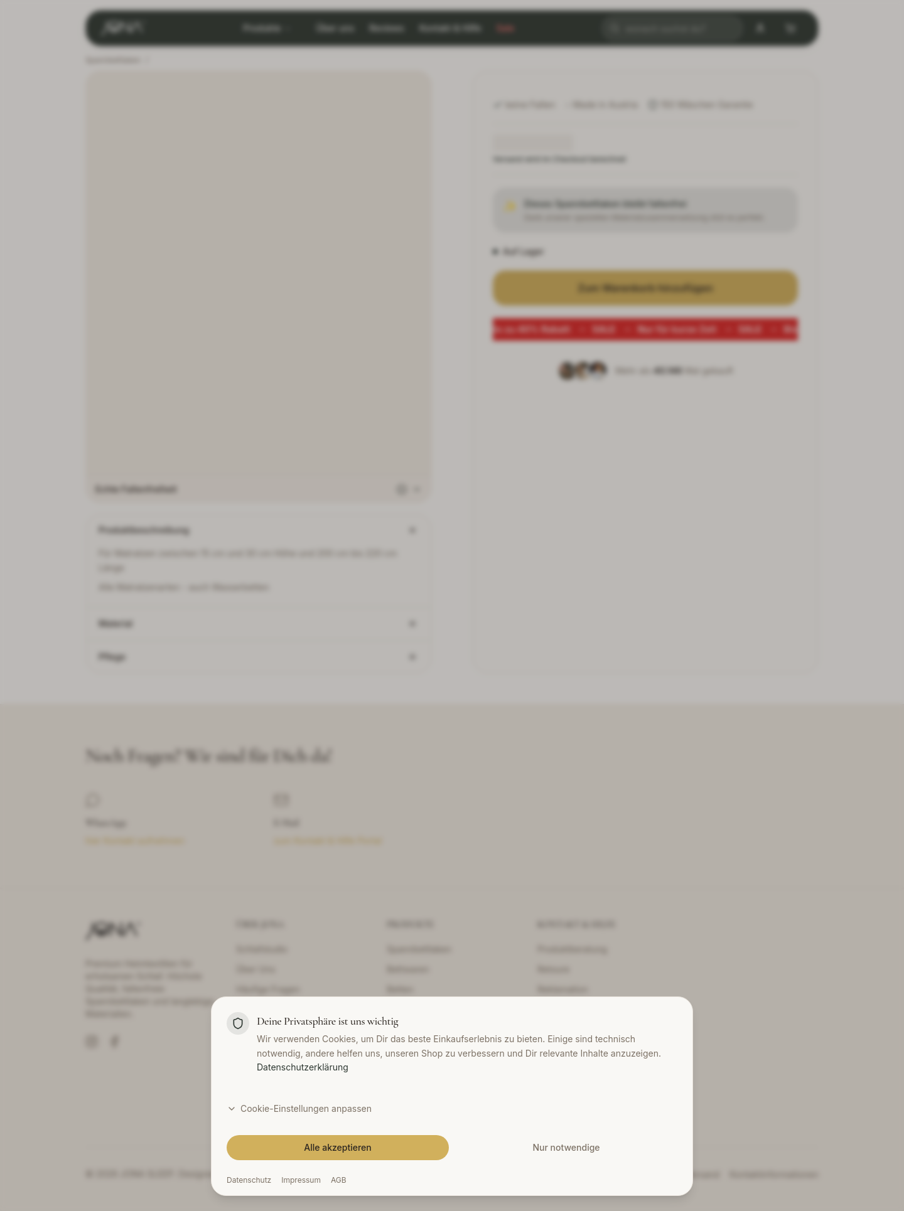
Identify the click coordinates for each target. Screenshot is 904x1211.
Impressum (301, 1180)
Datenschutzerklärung (302, 1067)
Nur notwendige (566, 1147)
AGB (339, 1180)
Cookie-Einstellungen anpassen (299, 1108)
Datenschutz (249, 1180)
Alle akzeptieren (338, 1147)
